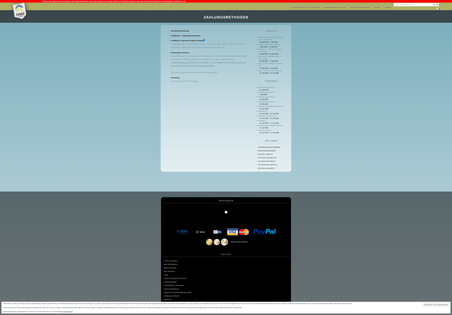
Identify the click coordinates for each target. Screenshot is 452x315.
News (376, 7)
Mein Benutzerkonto (170, 264)
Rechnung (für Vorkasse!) (180, 53)
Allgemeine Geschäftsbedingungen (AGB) (177, 292)
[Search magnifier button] (437, 4)
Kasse (166, 275)
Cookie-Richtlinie (67, 312)
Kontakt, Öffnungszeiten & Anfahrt (175, 278)
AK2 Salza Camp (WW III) (266, 161)
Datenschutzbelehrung (171, 289)
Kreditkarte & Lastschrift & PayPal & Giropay (188, 40)
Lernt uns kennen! (359, 7)
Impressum (167, 299)
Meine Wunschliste (170, 268)
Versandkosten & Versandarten (174, 285)
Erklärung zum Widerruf (172, 296)
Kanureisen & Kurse (334, 7)
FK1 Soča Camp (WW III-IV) (267, 158)
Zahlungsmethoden (170, 282)
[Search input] (414, 4)
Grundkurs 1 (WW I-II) (265, 154)
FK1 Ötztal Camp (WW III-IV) (267, 165)
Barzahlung (175, 78)
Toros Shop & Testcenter (304, 7)
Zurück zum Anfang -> (171, 261)
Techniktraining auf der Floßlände (269, 147)
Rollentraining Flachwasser (267, 151)
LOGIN (387, 7)
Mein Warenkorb (169, 271)
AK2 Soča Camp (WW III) (266, 168)
